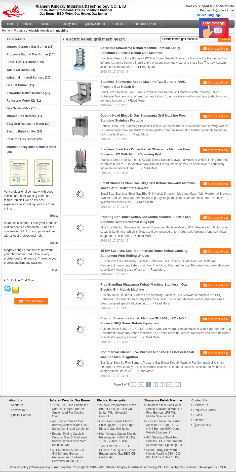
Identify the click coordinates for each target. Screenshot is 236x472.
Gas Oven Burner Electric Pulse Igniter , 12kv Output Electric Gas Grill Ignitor (116, 425)
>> (169, 384)
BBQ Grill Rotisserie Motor (25, 124)
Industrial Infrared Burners (25, 77)
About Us (47, 24)
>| (178, 384)
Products (27, 24)
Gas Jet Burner (17, 85)
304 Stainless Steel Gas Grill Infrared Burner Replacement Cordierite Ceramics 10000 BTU (68, 455)
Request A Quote (212, 10)
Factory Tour (69, 24)
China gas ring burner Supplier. (52, 467)
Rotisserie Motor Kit (20, 100)
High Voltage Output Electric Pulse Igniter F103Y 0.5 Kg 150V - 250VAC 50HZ (117, 437)
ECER (222, 467)
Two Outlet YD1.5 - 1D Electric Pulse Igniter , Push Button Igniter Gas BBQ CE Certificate (117, 451)
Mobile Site (202, 425)
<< (141, 384)
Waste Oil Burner (18, 70)
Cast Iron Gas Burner (21, 139)
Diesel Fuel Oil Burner (22, 62)
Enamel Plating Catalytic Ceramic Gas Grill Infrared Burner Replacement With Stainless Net (69, 439)
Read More (147, 67)
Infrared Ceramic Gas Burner (26, 46)
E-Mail (197, 415)
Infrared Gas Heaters (21, 116)
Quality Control (95, 24)
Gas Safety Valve (18, 108)
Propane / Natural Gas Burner (27, 54)
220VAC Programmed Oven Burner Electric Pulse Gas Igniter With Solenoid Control (117, 410)
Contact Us (120, 24)
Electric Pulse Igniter (21, 131)
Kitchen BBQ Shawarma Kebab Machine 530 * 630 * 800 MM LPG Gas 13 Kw (164, 453)
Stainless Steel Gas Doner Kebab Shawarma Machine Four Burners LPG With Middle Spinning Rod (164, 410)
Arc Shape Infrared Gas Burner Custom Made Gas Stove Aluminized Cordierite (70, 425)
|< (133, 384)
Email (231, 10)
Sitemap (198, 420)
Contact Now (218, 48)
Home (10, 24)
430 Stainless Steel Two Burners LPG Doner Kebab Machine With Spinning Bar (164, 441)
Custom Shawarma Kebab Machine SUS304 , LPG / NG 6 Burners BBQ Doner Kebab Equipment (163, 427)
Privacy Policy (19, 467)
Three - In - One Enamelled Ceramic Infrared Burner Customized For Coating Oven (70, 410)
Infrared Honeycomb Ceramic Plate (31, 147)
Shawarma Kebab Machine (25, 93)
